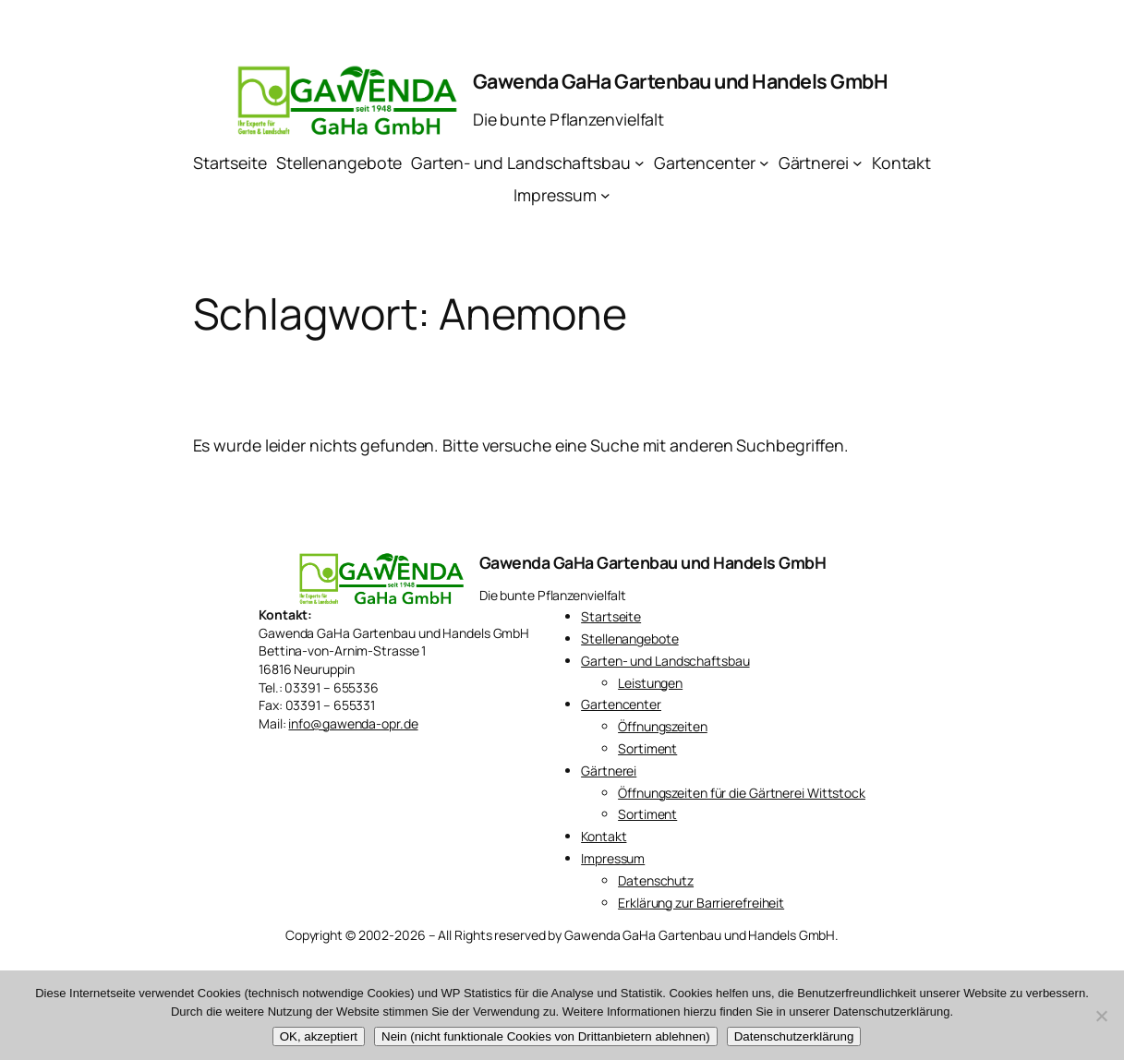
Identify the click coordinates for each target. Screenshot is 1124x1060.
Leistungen (650, 683)
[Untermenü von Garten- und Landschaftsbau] (640, 163)
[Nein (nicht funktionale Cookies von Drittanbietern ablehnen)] (1101, 1015)
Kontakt (603, 836)
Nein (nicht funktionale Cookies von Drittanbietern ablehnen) (545, 1036)
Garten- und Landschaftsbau (665, 660)
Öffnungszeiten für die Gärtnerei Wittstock (741, 792)
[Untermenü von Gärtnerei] (857, 163)
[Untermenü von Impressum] (605, 195)
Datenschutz (656, 880)
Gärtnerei (608, 770)
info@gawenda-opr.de (352, 723)
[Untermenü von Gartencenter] (764, 163)
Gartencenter (621, 704)
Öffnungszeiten (662, 726)
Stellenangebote (630, 638)
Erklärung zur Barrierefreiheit (701, 902)
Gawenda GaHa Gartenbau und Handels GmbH (680, 80)
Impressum (613, 858)
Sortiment (647, 748)
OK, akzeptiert (318, 1036)
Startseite (611, 616)
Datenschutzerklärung (794, 1036)
